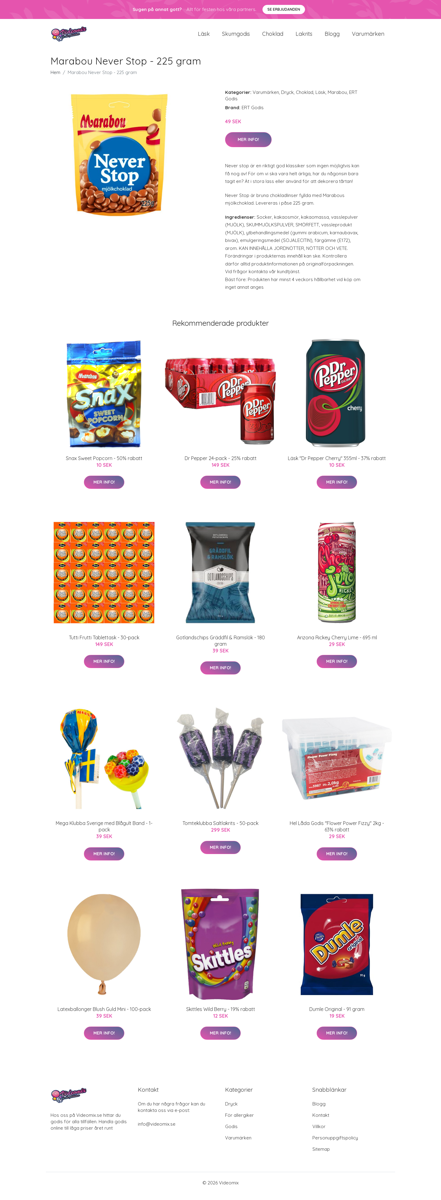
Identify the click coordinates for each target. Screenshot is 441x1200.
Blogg (332, 37)
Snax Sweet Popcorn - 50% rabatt (104, 465)
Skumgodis (236, 37)
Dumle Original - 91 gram (336, 1016)
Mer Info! (248, 146)
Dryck (287, 99)
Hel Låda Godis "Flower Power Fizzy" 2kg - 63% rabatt (337, 833)
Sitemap (321, 1156)
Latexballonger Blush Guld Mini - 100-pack (104, 1016)
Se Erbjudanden (283, 9)
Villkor (319, 1133)
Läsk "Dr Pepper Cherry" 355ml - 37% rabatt (337, 465)
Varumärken (368, 37)
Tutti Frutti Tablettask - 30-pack (104, 644)
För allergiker (239, 1122)
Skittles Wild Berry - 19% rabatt (220, 1016)
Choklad (272, 37)
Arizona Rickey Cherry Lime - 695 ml (337, 644)
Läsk (204, 37)
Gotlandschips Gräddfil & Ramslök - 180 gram (220, 647)
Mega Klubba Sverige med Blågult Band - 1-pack (104, 833)
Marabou (337, 99)
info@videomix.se (156, 1131)
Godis (231, 1133)
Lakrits (304, 37)
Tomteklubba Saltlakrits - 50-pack (220, 830)
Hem (55, 79)
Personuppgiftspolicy (335, 1144)
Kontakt (320, 1122)
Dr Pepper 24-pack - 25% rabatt (221, 465)
